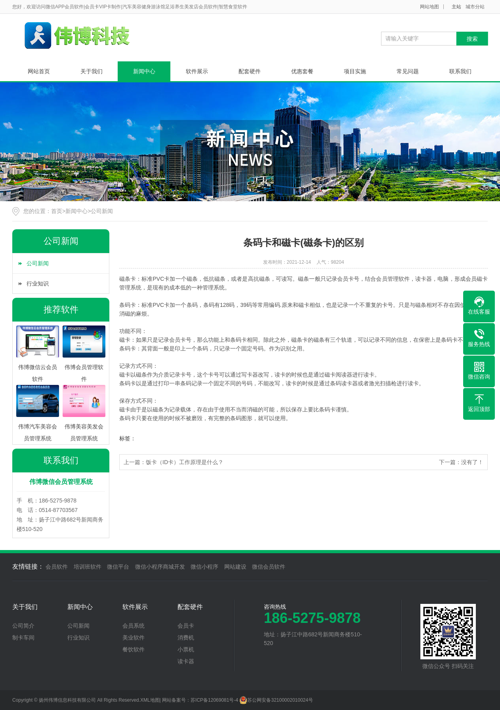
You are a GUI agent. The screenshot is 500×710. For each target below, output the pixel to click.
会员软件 (57, 566)
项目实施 (355, 71)
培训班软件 (87, 566)
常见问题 (408, 71)
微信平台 (118, 566)
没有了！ (472, 462)
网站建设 (235, 566)
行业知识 (38, 283)
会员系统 (133, 625)
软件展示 (197, 71)
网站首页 (39, 71)
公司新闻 (102, 211)
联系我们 (460, 71)
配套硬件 (250, 71)
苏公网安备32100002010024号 (276, 700)
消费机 (185, 637)
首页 (56, 211)
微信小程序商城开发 (160, 566)
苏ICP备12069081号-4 (214, 700)
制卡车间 (23, 637)
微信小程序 (204, 566)
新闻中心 (144, 71)
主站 (456, 7)
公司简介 (23, 625)
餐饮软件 (133, 649)
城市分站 (475, 7)
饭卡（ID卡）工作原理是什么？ (184, 462)
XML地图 (150, 700)
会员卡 (185, 625)
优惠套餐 (302, 71)
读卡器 (185, 661)
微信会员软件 (268, 566)
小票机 (185, 649)
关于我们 (91, 71)
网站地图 (429, 7)
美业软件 (133, 637)
